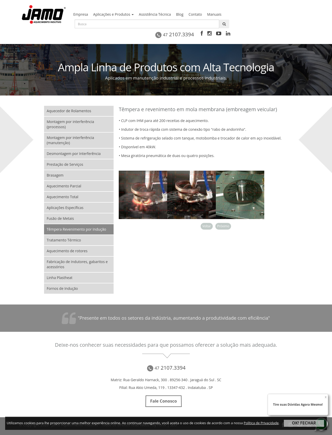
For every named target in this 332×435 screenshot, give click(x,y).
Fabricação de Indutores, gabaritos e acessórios (77, 264)
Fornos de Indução (62, 288)
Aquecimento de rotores (67, 250)
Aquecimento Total (62, 196)
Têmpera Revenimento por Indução (76, 229)
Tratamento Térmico (64, 240)
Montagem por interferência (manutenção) (70, 140)
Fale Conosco (163, 401)
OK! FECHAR (304, 423)
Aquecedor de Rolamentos (69, 110)
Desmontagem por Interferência (74, 153)
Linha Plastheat (59, 277)
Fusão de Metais (60, 218)
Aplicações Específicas (65, 207)
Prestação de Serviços (65, 164)
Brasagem (55, 175)
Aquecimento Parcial (64, 186)
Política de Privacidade (261, 423)
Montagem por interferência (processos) (70, 124)
